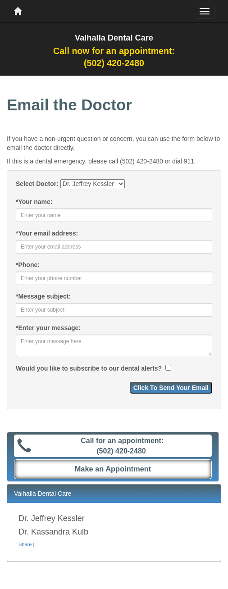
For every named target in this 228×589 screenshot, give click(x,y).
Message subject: (43, 296)
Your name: (34, 201)
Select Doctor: (37, 183)
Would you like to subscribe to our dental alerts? (90, 368)
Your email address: (47, 233)
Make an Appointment (113, 469)
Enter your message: (48, 327)
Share (25, 544)
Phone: (28, 264)
